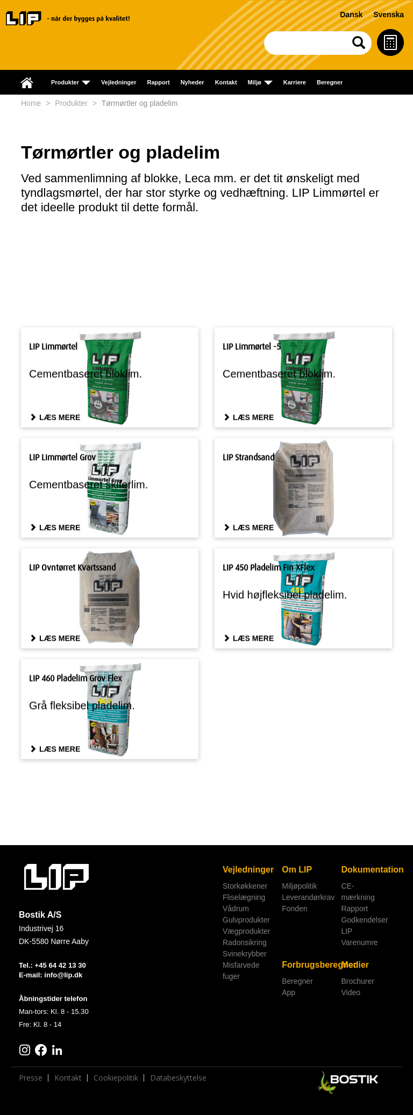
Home (31, 103)
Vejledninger (118, 82)
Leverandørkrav (307, 897)
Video (350, 992)
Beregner (330, 82)
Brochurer (357, 981)
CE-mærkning (357, 892)
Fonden (294, 908)
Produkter (71, 103)
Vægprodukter (246, 931)
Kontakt (226, 82)
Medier (355, 964)
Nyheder (192, 82)
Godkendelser (364, 920)
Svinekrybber (245, 953)
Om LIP (297, 869)
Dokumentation (366, 869)
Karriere (294, 82)
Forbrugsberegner (307, 964)
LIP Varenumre (359, 937)
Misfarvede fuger (241, 971)
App (288, 992)
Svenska (388, 14)
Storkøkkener (245, 886)
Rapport (158, 82)
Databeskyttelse (178, 1080)
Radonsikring (245, 942)
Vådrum (236, 908)
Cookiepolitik (116, 1080)
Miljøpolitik (299, 886)
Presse (30, 1080)
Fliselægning (244, 897)
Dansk (351, 14)
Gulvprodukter (246, 920)
